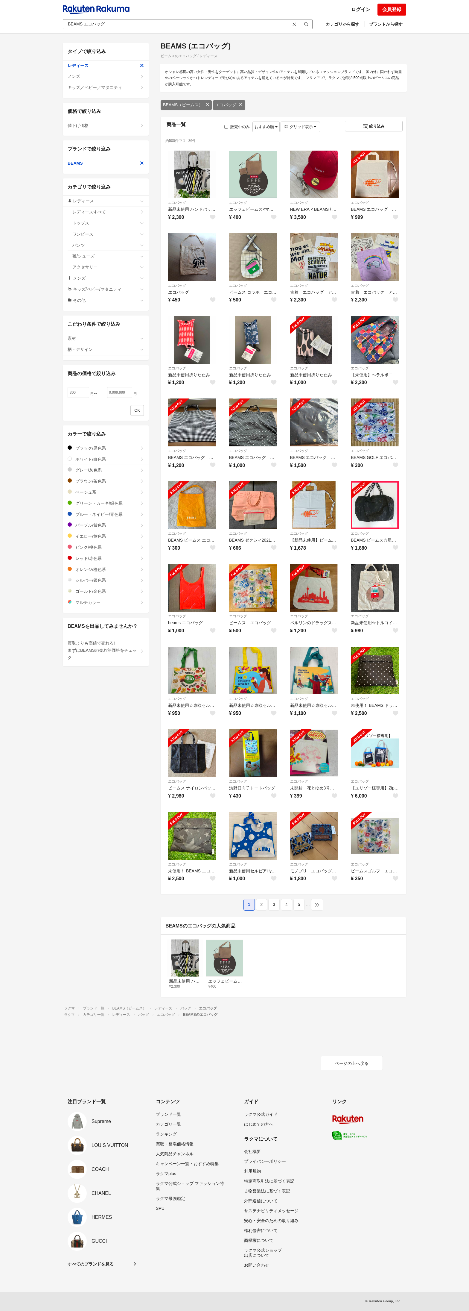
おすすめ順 (266, 127)
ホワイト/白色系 (106, 459)
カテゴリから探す (342, 24)
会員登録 (391, 9)
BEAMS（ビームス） (186, 104)
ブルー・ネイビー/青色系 (106, 514)
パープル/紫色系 (106, 525)
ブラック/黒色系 (106, 448)
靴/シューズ (108, 256)
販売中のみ (237, 127)
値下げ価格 (106, 125)
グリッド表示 (300, 127)
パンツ (108, 245)
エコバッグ (229, 104)
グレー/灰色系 (106, 469)
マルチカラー (106, 602)
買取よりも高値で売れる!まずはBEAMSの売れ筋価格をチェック (106, 650)
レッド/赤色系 (106, 558)
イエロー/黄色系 (106, 536)
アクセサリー (108, 267)
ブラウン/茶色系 (106, 481)
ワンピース (108, 234)
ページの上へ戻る (351, 1063)
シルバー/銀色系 (106, 580)
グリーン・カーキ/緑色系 (106, 503)
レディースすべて (108, 212)
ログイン (360, 9)
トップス (108, 223)
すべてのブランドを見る (91, 1264)
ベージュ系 (106, 492)
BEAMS (106, 163)
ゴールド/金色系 (106, 591)
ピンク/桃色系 (106, 547)
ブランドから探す (386, 24)
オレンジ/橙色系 (106, 569)
